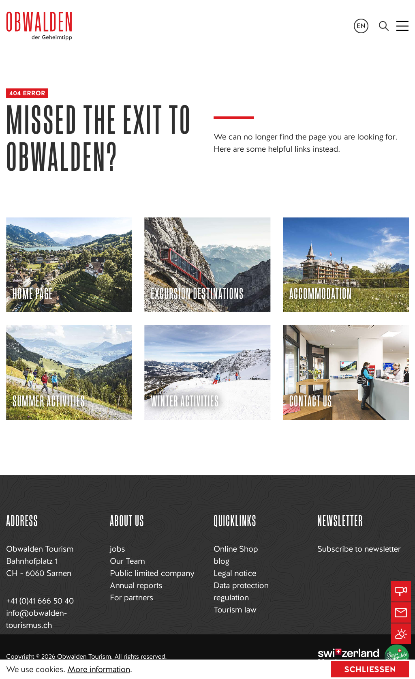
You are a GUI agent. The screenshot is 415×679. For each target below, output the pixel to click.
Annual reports (136, 585)
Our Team (127, 561)
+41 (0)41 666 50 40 (40, 600)
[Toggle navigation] (403, 26)
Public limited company (152, 573)
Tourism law (235, 609)
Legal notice (235, 573)
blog (221, 561)
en (361, 25)
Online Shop (236, 549)
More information (98, 669)
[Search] (384, 26)
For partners (131, 597)
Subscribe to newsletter (358, 549)
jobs (117, 549)
